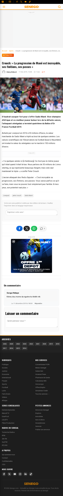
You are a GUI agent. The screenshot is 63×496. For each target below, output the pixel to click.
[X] (9, 474)
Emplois (38, 413)
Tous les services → (42, 394)
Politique (5, 364)
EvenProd (5, 416)
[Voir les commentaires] (42, 228)
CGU (3, 464)
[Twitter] (21, 2)
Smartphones (40, 423)
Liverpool (6, 195)
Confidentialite (7, 461)
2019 (51, 344)
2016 (11, 348)
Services (38, 426)
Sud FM (4, 442)
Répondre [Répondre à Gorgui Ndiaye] (38, 303)
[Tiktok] (30, 2)
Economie (5, 374)
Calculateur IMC (41, 381)
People (4, 381)
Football (5, 387)
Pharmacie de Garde (42, 377)
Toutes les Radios (8, 432)
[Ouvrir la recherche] (59, 6)
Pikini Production (8, 423)
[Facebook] (17, 2)
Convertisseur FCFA (42, 364)
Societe (4, 368)
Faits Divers (6, 394)
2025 (11, 344)
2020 (44, 344)
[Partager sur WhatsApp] (34, 228)
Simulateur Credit (41, 391)
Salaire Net (39, 371)
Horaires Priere (40, 374)
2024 (18, 344)
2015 (18, 348)
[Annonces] (2, 1)
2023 (24, 344)
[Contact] (10, 1)
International (6, 377)
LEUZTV (5, 420)
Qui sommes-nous (8, 455)
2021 (37, 344)
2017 (4, 348)
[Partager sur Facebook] (19, 228)
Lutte (4, 391)
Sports (4, 384)
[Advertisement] (31, 29)
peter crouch (17, 195)
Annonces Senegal (42, 410)
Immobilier (39, 416)
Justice (4, 371)
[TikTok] (31, 474)
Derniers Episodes (8, 410)
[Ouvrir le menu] (3, 6)
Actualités (8, 55)
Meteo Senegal (40, 368)
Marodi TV (5, 413)
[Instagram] (20, 474)
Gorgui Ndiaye (13, 293)
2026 (4, 344)
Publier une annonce (42, 429)
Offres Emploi (40, 387)
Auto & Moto (40, 420)
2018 (57, 344)
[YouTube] (25, 2)
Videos (4, 397)
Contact (5, 458)
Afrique (4, 400)
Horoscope (39, 384)
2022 (31, 344)
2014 (24, 348)
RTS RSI (4, 445)
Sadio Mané (29, 195)
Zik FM (4, 439)
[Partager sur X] (27, 228)
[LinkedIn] (25, 474)
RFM (3, 435)
